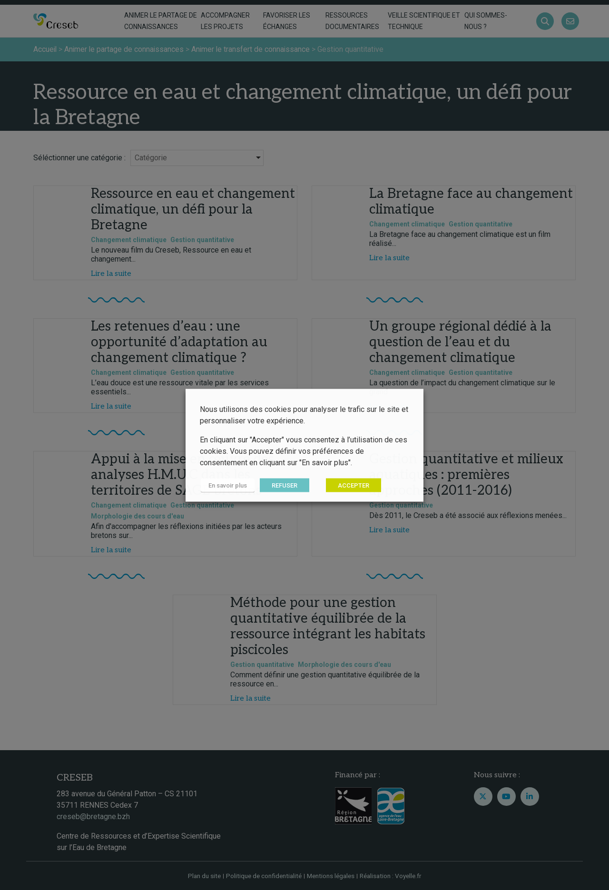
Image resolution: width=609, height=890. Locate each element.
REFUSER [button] (282, 485)
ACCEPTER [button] (351, 485)
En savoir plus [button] (226, 485)
